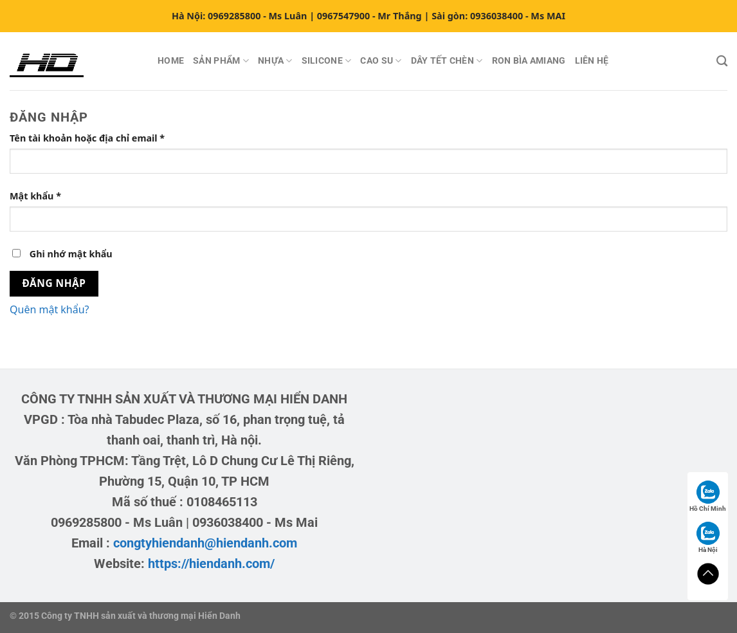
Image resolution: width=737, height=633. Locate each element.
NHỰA (275, 61)
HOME (171, 60)
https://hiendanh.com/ (211, 563)
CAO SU (380, 61)
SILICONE (327, 61)
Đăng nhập (54, 283)
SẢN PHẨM (221, 61)
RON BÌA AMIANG (529, 60)
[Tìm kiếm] (721, 61)
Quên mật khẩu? (49, 309)
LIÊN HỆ (592, 60)
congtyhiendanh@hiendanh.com (205, 543)
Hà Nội (708, 537)
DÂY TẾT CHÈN (447, 61)
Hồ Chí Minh (707, 496)
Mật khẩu (46, 196)
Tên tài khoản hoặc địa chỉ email (98, 138)
